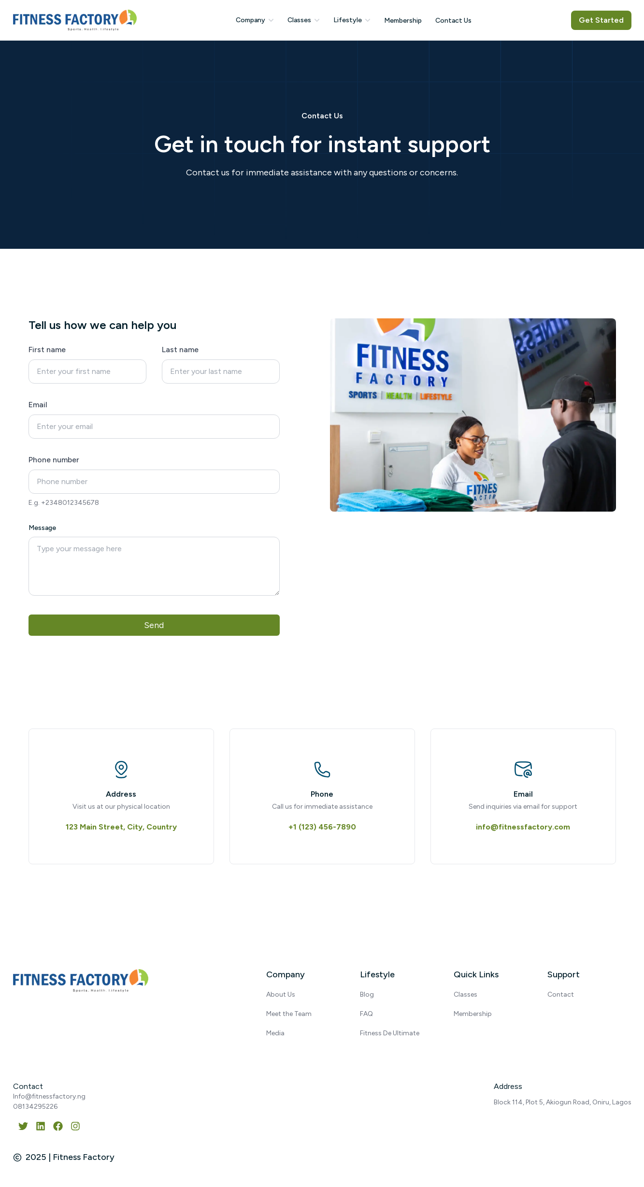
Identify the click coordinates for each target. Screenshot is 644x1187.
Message (42, 528)
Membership (473, 1014)
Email (38, 404)
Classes (465, 994)
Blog (367, 994)
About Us (280, 994)
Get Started (601, 20)
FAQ (366, 1014)
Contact (560, 994)
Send (154, 625)
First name (47, 349)
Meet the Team (289, 1014)
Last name (180, 349)
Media (275, 1033)
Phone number (54, 459)
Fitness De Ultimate (389, 1033)
